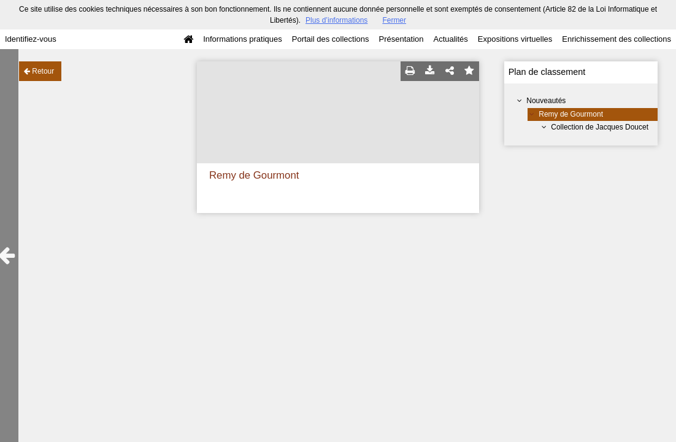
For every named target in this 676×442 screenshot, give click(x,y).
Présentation (400, 39)
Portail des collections (330, 39)
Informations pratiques (242, 39)
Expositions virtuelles (515, 39)
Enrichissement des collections (616, 39)
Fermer (394, 20)
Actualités (450, 39)
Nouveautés (546, 100)
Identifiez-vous (30, 39)
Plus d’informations (336, 20)
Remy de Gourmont (571, 114)
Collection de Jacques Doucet (599, 127)
